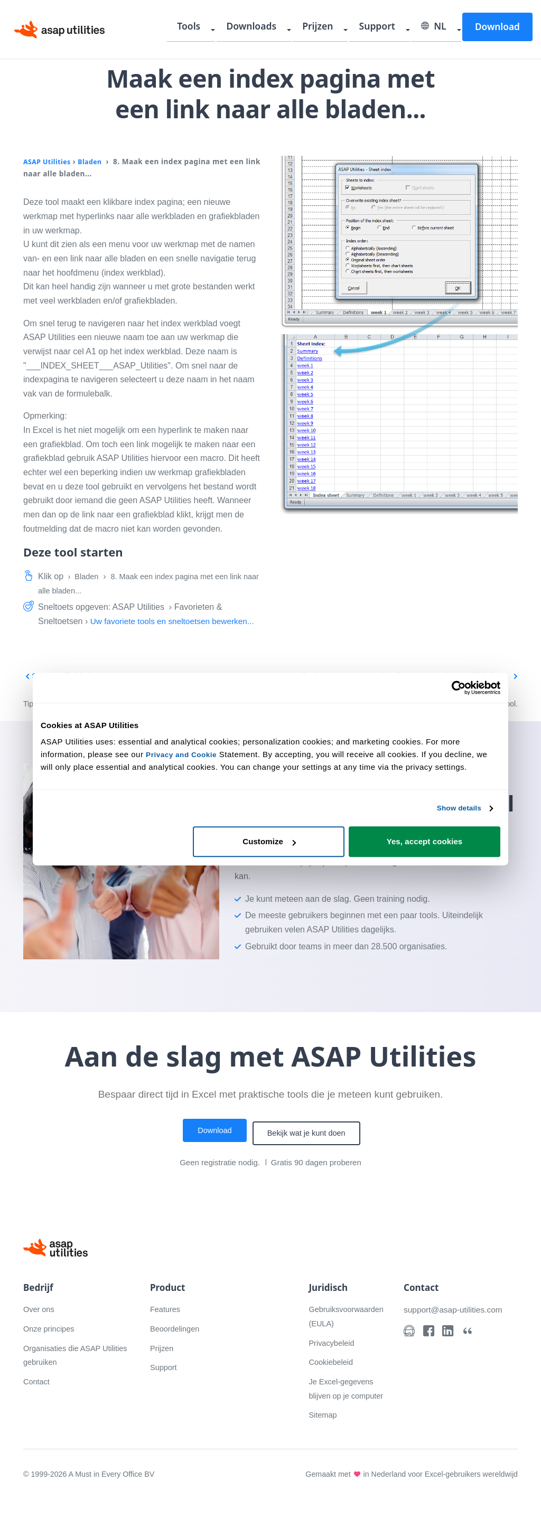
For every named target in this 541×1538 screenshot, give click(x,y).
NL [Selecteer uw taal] (441, 29)
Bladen (95, 161)
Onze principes (51, 1352)
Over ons (40, 1333)
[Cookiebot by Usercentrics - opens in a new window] (454, 687)
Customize (269, 842)
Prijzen (340, 29)
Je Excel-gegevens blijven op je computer (344, 1419)
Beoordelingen (177, 1352)
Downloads (282, 29)
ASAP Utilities (49, 161)
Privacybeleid (334, 1367)
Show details (455, 808)
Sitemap (324, 1453)
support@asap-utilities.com (458, 1334)
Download (498, 28)
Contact (37, 1405)
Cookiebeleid (333, 1386)
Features (166, 1333)
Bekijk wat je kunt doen (310, 1159)
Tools (227, 29)
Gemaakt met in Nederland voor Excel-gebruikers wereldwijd (406, 1512)
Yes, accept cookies (425, 842)
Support (391, 29)
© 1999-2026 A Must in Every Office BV (92, 1512)
